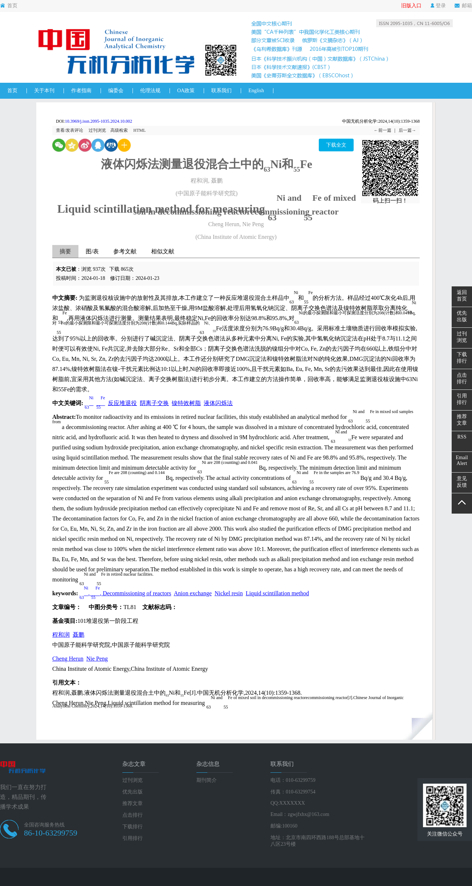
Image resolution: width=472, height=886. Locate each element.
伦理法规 (150, 90)
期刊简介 (206, 780)
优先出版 (132, 792)
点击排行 (132, 815)
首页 (8, 6)
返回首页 (462, 296)
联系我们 (221, 90)
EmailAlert (462, 460)
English (256, 90)
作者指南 (81, 90)
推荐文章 (132, 803)
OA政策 (186, 90)
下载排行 (132, 826)
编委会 (115, 90)
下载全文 (336, 145)
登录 (438, 6)
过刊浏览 (97, 130)
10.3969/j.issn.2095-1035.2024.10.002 (98, 121)
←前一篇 (382, 130)
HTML (139, 130)
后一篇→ (407, 130)
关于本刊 (44, 90)
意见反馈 (462, 482)
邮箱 (463, 6)
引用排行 (132, 838)
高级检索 (119, 130)
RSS (462, 437)
